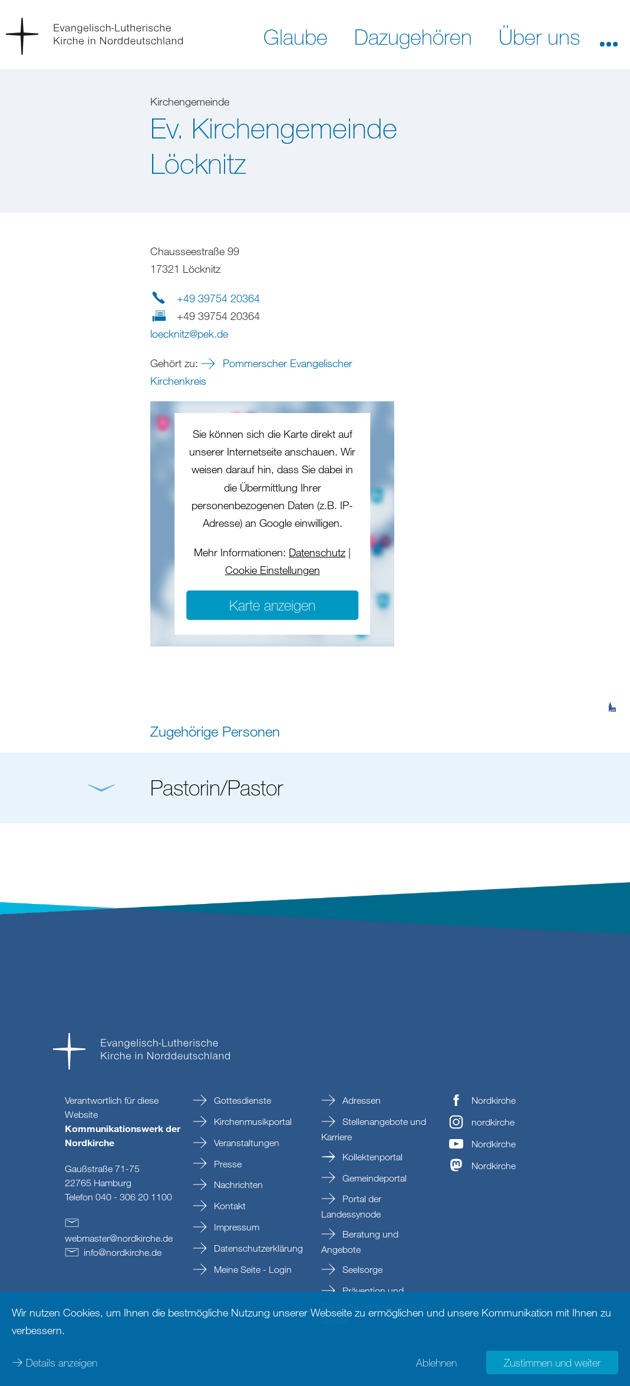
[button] (608, 36)
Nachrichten (237, 1184)
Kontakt (229, 1205)
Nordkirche (493, 1100)
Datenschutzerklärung (257, 1248)
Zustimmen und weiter (552, 1362)
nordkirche (492, 1122)
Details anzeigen (61, 1362)
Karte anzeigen (272, 604)
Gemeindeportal (373, 1178)
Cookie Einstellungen (272, 569)
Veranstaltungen (245, 1142)
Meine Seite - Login (252, 1269)
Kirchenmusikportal (252, 1121)
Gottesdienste (241, 1100)
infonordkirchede (122, 1252)
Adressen (360, 1100)
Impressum (235, 1227)
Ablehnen (436, 1362)
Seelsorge (361, 1269)
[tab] (612, 649)
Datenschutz (317, 552)
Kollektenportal (371, 1156)
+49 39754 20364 (218, 298)
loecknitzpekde (189, 333)
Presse (227, 1164)
